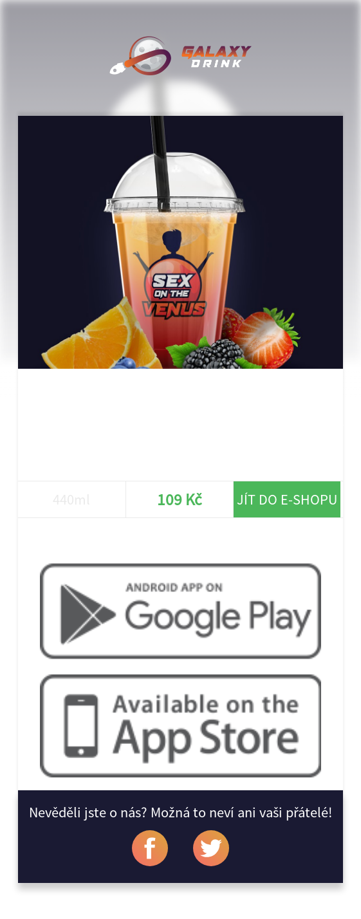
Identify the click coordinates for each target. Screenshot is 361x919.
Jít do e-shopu (287, 499)
